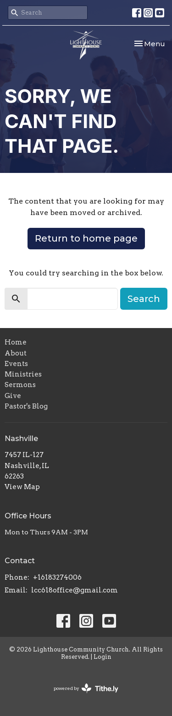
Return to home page (86, 238)
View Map (22, 487)
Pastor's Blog (26, 406)
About (16, 353)
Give (13, 396)
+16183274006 (57, 577)
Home (16, 342)
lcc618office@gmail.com (74, 590)
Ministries (23, 374)
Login (102, 656)
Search (144, 298)
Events (16, 364)
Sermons (20, 385)
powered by (86, 688)
